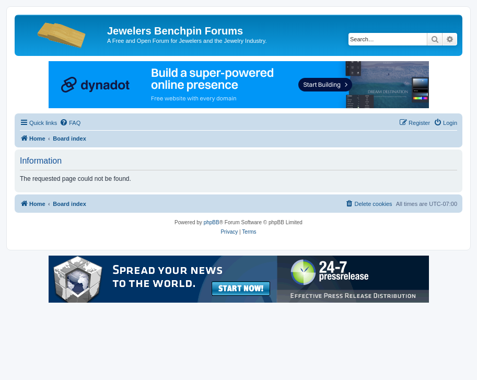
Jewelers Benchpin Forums (175, 31)
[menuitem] (70, 123)
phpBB (211, 222)
